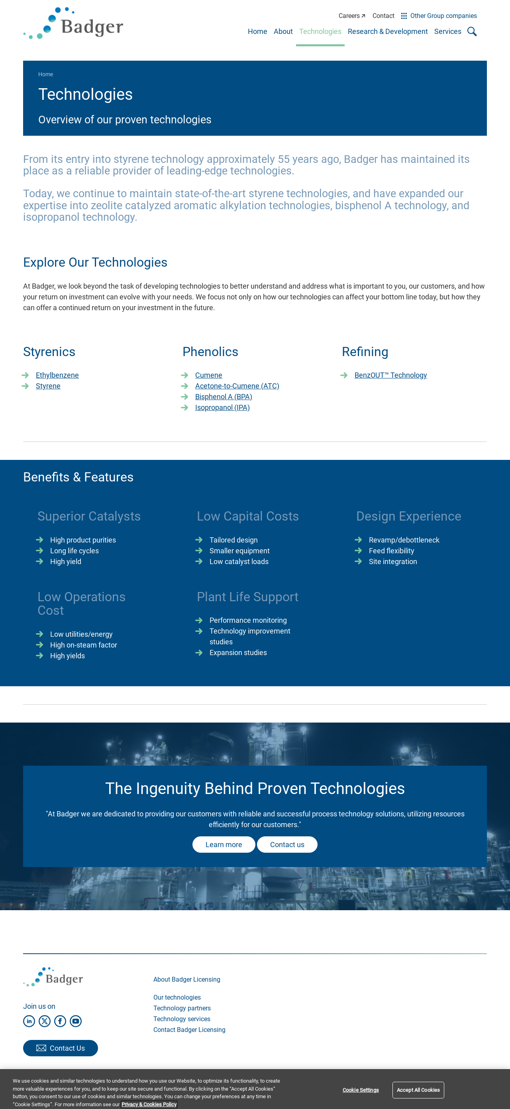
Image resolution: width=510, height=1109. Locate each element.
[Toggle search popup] (472, 31)
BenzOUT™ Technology (391, 375)
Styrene (48, 386)
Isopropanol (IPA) (222, 407)
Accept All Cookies (418, 1095)
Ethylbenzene (57, 375)
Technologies (320, 31)
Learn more (224, 844)
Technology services (181, 1019)
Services (447, 31)
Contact (383, 16)
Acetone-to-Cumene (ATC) (237, 386)
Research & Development (388, 31)
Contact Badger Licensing (189, 1030)
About (283, 31)
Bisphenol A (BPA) (223, 396)
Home (257, 31)
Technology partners (182, 1008)
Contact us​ (287, 844)
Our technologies (177, 997)
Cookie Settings (361, 1095)
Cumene (208, 375)
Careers (352, 16)
